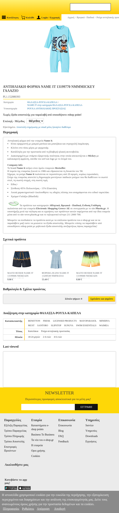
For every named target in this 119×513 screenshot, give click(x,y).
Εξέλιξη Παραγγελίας (15, 425)
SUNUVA (68, 325)
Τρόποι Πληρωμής (14, 436)
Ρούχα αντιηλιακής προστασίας (55, 331)
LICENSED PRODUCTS (65, 320)
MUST (31, 325)
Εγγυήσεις (91, 441)
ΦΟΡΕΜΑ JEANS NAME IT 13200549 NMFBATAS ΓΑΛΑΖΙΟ (55, 275)
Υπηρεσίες (91, 430)
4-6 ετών (58, 337)
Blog (61, 430)
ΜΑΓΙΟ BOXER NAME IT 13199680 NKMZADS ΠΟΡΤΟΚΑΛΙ (89, 275)
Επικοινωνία (65, 425)
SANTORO (42, 325)
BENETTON (34, 320)
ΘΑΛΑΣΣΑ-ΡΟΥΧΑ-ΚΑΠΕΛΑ (42, 102)
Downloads (92, 436)
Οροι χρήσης (38, 450)
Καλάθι (27, 17)
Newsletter (59, 392)
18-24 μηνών (34, 337)
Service (90, 425)
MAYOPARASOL (88, 320)
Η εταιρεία (37, 445)
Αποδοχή (59, 508)
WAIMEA (104, 325)
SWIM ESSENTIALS (86, 325)
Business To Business (42, 434)
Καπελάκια (33, 331)
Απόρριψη (43, 508)
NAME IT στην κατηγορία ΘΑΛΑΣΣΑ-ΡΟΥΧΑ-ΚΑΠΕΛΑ (54, 105)
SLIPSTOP (56, 325)
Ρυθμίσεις (28, 508)
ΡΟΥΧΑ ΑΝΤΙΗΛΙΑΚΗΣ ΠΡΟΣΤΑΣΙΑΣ (46, 108)
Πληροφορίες (11, 508)
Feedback (63, 441)
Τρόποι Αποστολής (14, 441)
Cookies (35, 456)
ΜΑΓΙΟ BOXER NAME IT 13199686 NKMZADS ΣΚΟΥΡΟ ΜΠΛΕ (20, 275)
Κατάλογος (10, 17)
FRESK (46, 320)
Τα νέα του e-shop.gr (42, 440)
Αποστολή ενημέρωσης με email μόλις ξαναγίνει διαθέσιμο (43, 127)
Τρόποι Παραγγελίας (15, 430)
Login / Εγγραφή (48, 17)
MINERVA (104, 320)
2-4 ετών (47, 337)
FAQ (61, 436)
